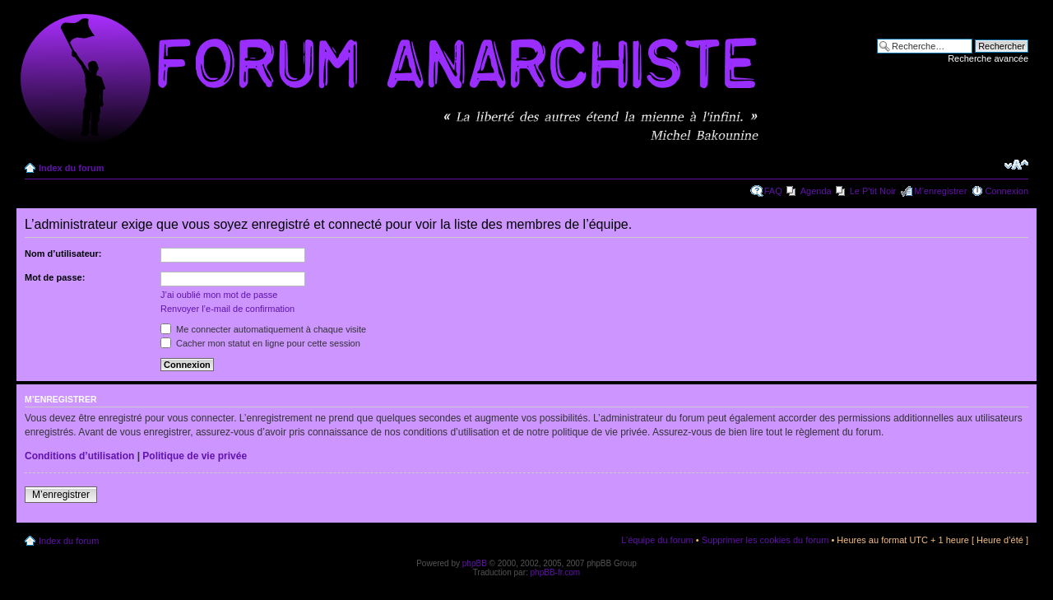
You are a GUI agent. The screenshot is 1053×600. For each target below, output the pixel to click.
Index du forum (71, 168)
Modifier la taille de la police (1016, 164)
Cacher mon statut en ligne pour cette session (260, 343)
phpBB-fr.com (556, 572)
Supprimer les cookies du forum (765, 540)
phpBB (474, 563)
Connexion (1006, 191)
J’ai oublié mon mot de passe (218, 295)
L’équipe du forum (657, 540)
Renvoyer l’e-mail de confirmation (227, 309)
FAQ (773, 191)
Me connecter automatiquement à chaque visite (263, 329)
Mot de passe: (55, 277)
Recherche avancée (988, 58)
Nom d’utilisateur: (63, 253)
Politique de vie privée (194, 456)
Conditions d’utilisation (79, 456)
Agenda (816, 191)
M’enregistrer (940, 191)
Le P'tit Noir (873, 191)
